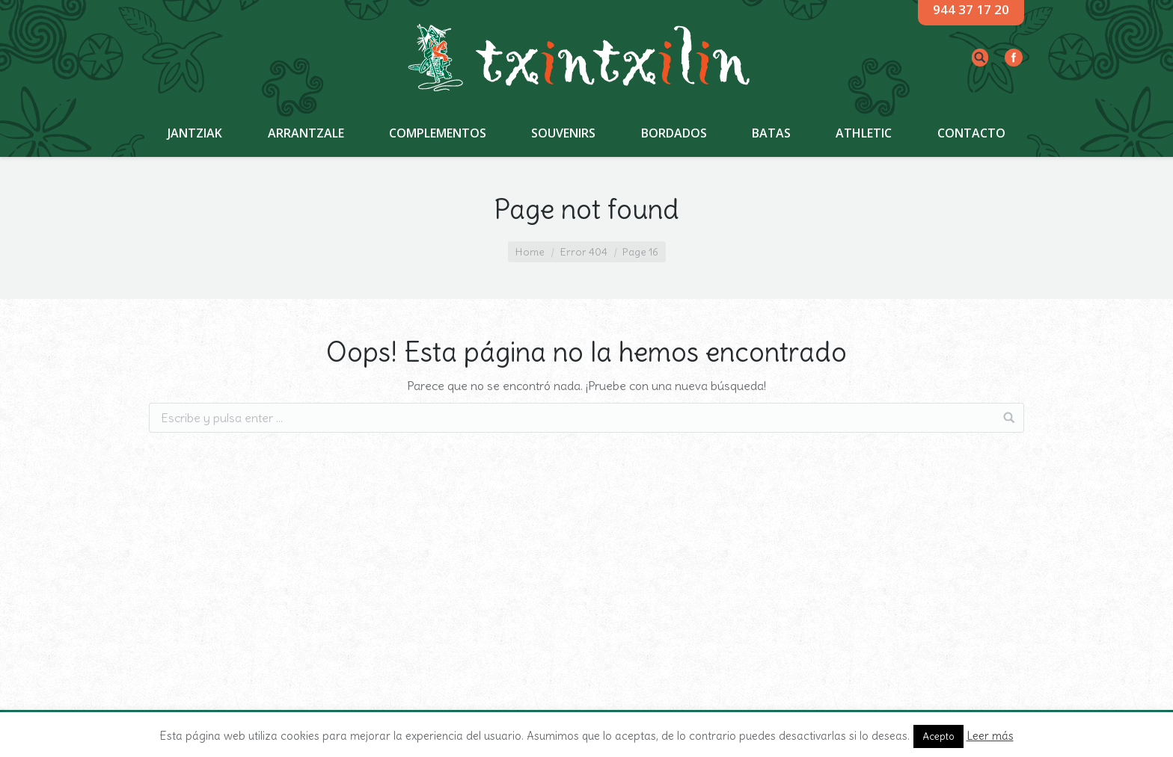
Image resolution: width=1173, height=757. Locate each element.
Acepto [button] (938, 736)
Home (530, 252)
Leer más (990, 736)
